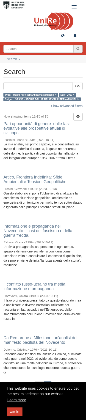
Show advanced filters (67, 106)
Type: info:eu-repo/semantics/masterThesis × (30, 94)
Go (77, 86)
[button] (63, 35)
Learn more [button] (16, 400)
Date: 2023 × (67, 94)
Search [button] (13, 59)
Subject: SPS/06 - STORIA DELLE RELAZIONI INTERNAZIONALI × (42, 99)
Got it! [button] (14, 412)
